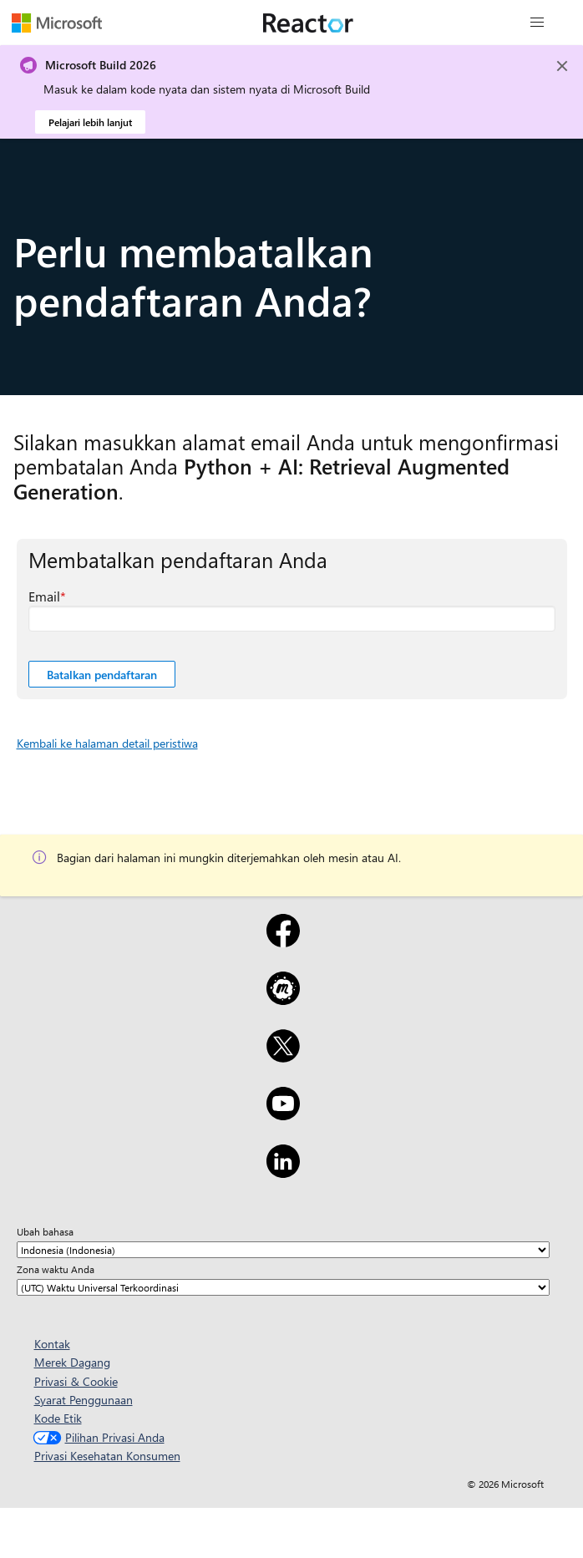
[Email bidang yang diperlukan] (291, 619)
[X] (282, 1056)
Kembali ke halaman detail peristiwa (107, 743)
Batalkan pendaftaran (102, 675)
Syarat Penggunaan (83, 1400)
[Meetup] (282, 999)
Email (44, 596)
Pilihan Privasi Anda (97, 1437)
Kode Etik (58, 1418)
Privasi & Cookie (76, 1381)
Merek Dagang (72, 1362)
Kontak (52, 1344)
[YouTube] (282, 1114)
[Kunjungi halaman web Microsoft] (57, 22)
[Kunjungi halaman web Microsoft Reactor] (308, 22)
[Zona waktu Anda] (283, 1287)
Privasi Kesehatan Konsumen (107, 1456)
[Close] (562, 66)
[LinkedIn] (282, 1172)
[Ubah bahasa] (283, 1249)
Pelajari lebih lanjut (90, 122)
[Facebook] (282, 941)
